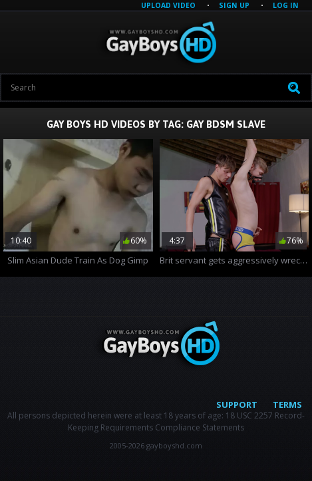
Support (236, 404)
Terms (287, 404)
